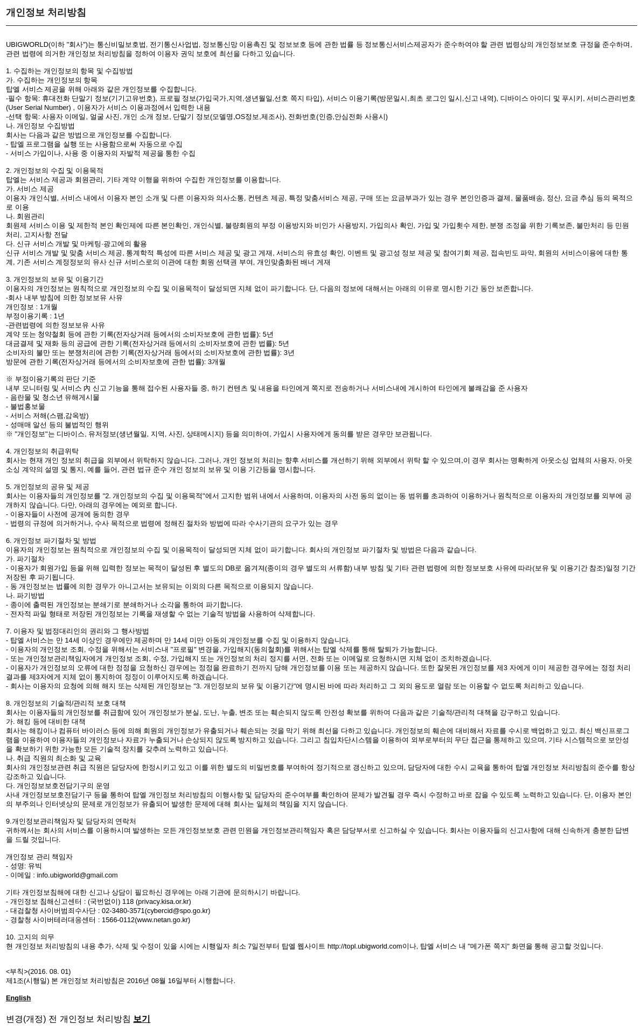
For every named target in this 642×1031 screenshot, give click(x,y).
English (18, 998)
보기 (141, 1018)
